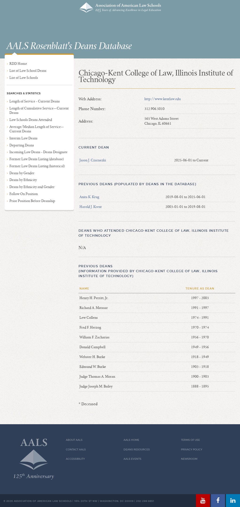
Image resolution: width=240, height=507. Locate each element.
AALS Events (132, 458)
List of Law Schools (23, 78)
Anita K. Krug (89, 197)
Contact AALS (76, 449)
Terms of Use (190, 440)
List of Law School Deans (27, 71)
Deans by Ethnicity (23, 180)
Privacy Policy (191, 449)
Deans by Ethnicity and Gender (32, 187)
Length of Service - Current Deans (34, 101)
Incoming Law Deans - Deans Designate (38, 152)
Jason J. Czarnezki (92, 160)
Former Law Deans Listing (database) (36, 159)
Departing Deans (21, 145)
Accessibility (75, 458)
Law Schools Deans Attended (30, 120)
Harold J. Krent (90, 207)
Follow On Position (23, 194)
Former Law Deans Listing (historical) (37, 166)
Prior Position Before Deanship (32, 201)
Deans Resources (137, 449)
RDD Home (18, 64)
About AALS (74, 440)
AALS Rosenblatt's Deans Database (69, 46)
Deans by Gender (21, 173)
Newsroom (189, 458)
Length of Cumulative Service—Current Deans (39, 110)
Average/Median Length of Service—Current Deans (36, 129)
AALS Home (131, 440)
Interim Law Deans (23, 138)
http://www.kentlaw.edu (162, 99)
